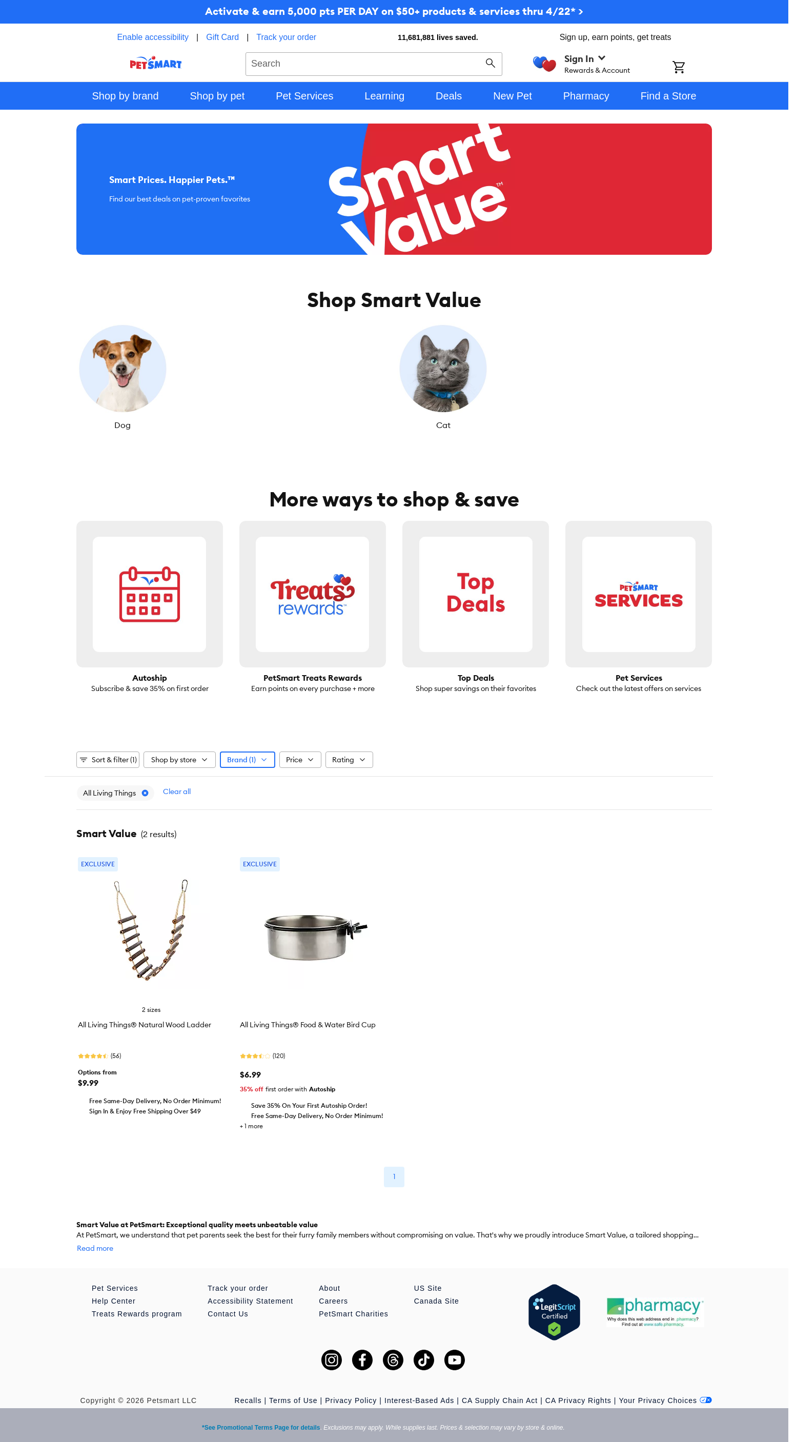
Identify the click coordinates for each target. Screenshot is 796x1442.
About (329, 1273)
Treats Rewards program (137, 1298)
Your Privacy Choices (665, 1385)
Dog (129, 425)
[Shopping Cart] (692, 68)
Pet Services (115, 1273)
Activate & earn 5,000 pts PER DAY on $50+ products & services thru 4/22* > (394, 11)
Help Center (114, 1286)
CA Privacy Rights (578, 1385)
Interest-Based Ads (419, 1385)
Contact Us (228, 1298)
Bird (447, 425)
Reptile (553, 425)
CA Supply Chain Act (500, 1385)
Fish (341, 425)
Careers (333, 1286)
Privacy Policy (351, 1385)
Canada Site (436, 1286)
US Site (428, 1273)
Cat (235, 425)
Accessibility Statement (250, 1286)
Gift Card (222, 37)
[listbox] (394, 376)
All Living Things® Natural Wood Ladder (144, 1019)
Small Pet (659, 425)
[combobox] (374, 62)
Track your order (286, 37)
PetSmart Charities (353, 1298)
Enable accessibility (153, 37)
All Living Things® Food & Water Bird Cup (308, 1019)
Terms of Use (293, 1385)
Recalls (248, 1385)
